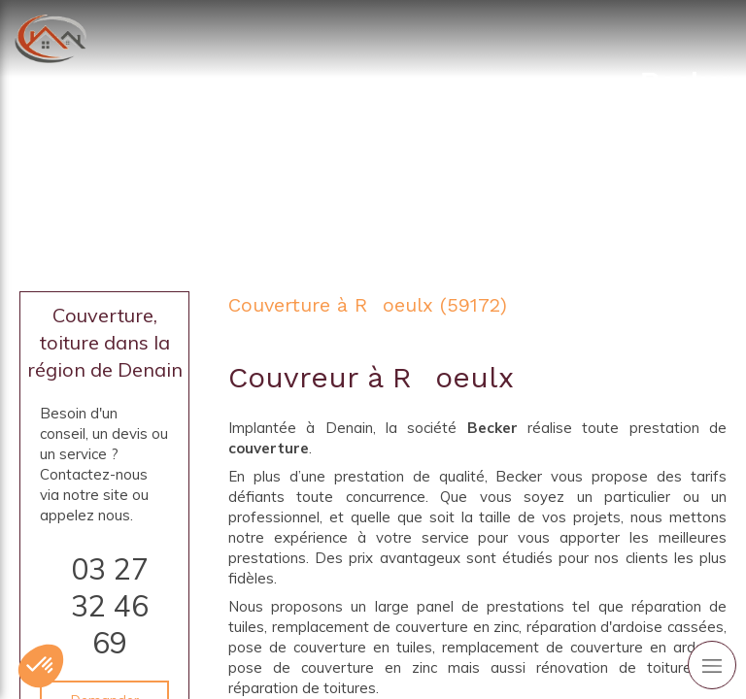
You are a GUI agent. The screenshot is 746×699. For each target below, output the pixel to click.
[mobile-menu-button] (712, 665)
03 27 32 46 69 (110, 605)
